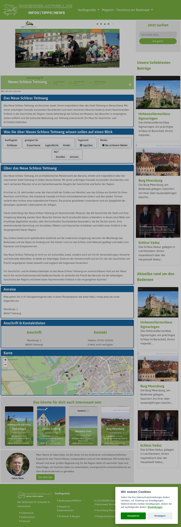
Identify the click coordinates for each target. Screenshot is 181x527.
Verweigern (160, 516)
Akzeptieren (133, 516)
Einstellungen (155, 507)
